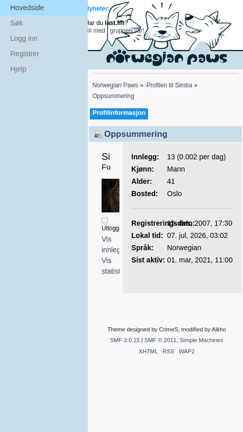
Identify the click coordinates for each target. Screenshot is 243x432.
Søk (16, 23)
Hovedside (27, 8)
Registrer (24, 54)
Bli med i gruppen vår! (114, 30)
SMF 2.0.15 (125, 340)
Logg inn (24, 38)
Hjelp (18, 69)
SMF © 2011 (160, 340)
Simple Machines (201, 340)
